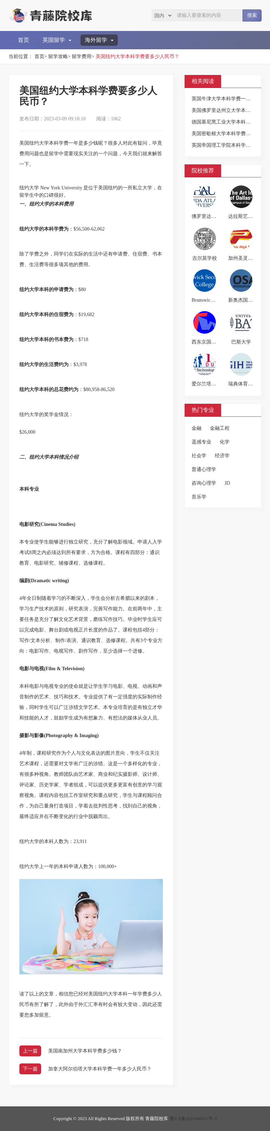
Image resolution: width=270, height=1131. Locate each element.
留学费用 (81, 56)
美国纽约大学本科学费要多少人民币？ (137, 56)
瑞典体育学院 (243, 384)
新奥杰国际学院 (245, 300)
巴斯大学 (241, 342)
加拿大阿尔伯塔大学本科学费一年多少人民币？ (100, 1069)
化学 (225, 442)
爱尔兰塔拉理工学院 (214, 384)
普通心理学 (204, 469)
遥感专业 (201, 442)
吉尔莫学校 (204, 258)
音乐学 (199, 496)
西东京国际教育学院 (214, 342)
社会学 (199, 455)
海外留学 (99, 40)
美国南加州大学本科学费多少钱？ (85, 1051)
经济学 (222, 455)
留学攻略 (58, 56)
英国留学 (57, 40)
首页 (23, 40)
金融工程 (220, 428)
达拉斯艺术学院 (245, 216)
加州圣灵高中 (243, 258)
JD (227, 483)
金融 (196, 428)
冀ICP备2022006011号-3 (193, 1118)
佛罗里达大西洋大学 (214, 216)
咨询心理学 (204, 483)
